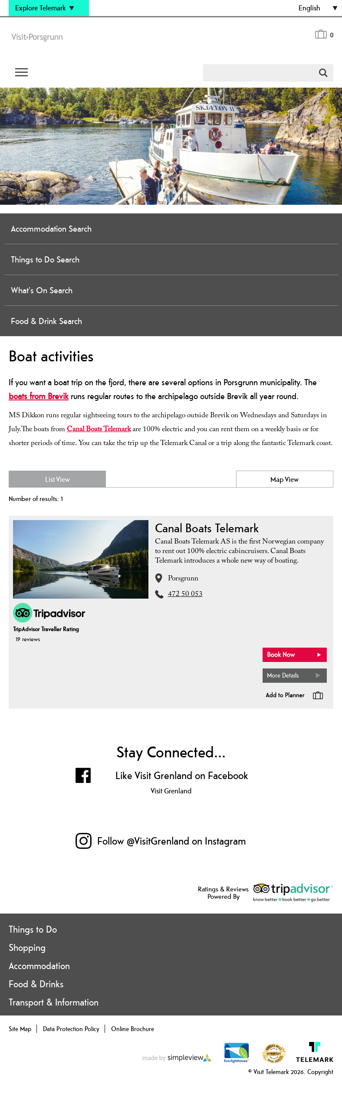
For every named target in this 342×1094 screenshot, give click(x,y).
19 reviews (28, 639)
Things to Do (33, 929)
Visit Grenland (171, 791)
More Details (283, 675)
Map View (284, 479)
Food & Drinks (36, 984)
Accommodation (39, 966)
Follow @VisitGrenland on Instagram (171, 841)
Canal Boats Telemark (99, 430)
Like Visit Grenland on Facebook (181, 775)
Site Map (20, 1029)
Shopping (27, 947)
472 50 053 (185, 595)
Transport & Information (54, 1002)
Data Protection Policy (71, 1029)
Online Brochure (132, 1029)
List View (57, 479)
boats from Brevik (39, 396)
